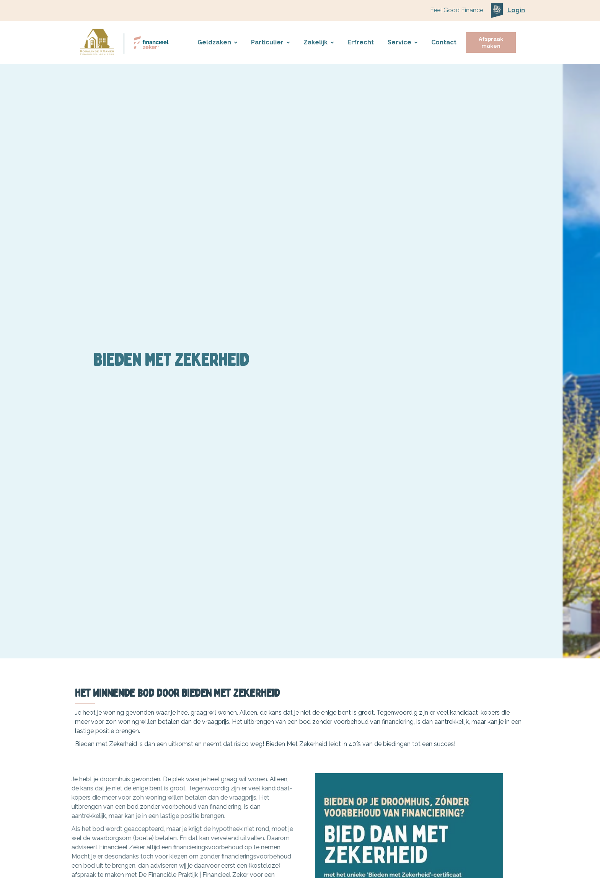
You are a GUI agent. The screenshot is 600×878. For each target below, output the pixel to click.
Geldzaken (217, 42)
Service (402, 42)
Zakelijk (318, 42)
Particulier (270, 42)
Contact (444, 42)
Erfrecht (360, 42)
